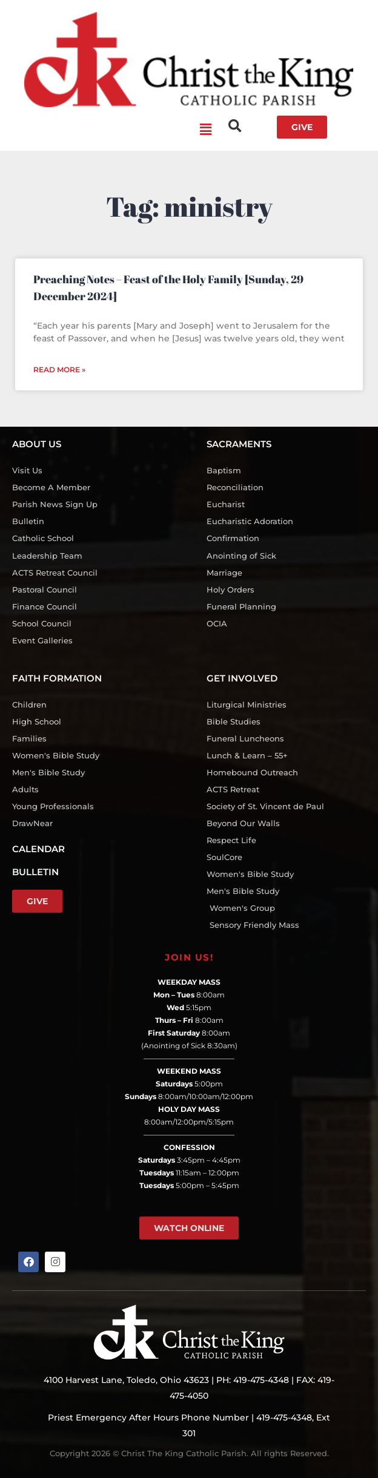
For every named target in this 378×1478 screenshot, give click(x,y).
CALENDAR (38, 849)
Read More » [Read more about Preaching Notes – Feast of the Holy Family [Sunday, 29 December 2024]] (59, 369)
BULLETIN (35, 872)
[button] (111, 130)
